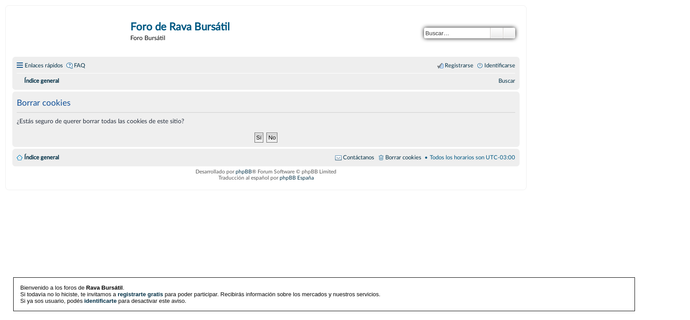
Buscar (496, 33)
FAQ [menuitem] (79, 66)
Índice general (41, 157)
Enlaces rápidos (44, 66)
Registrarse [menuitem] (459, 66)
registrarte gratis (140, 294)
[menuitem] (506, 81)
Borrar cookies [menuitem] (403, 157)
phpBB (244, 171)
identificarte (100, 301)
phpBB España (297, 177)
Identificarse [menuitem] (499, 66)
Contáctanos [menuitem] (358, 157)
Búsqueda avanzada (509, 33)
